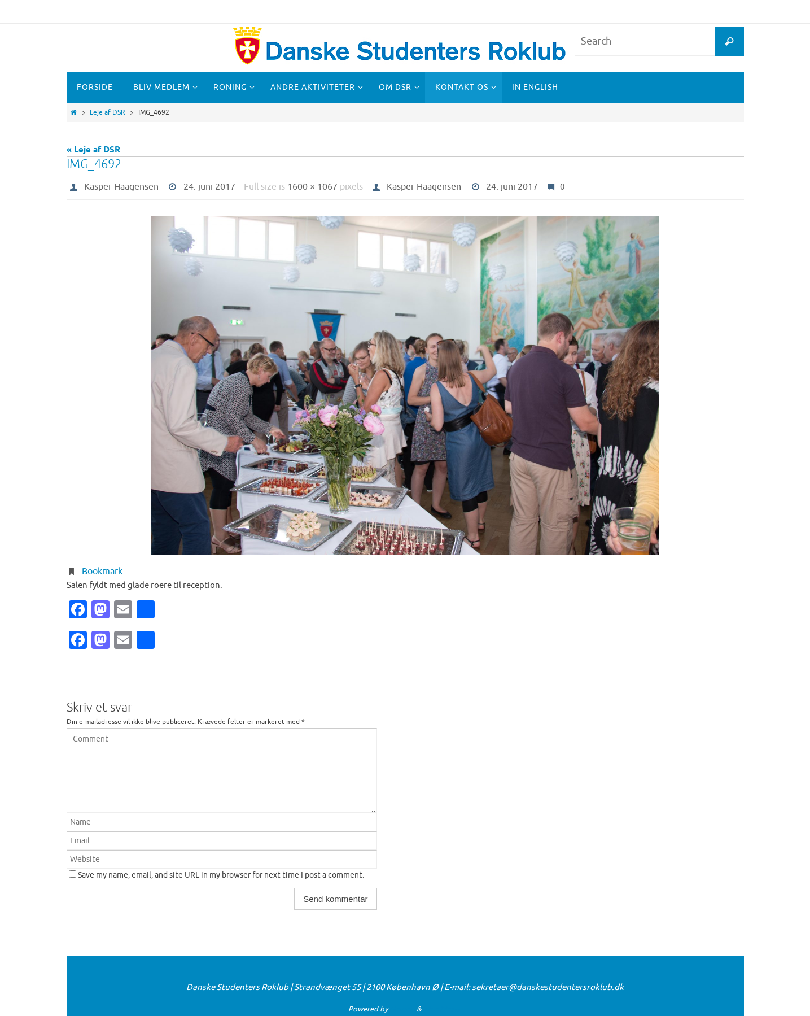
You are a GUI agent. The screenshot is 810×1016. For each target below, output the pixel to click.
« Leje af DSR (93, 150)
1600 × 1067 (312, 187)
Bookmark (102, 571)
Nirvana (402, 1009)
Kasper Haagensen (121, 187)
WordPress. (442, 1009)
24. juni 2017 (209, 187)
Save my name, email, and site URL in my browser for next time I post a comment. (221, 875)
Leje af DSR (107, 112)
